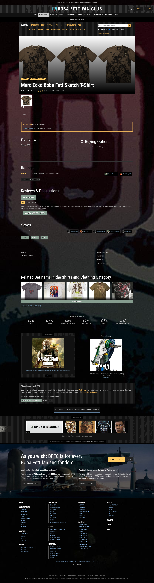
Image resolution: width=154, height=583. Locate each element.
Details (23, 538)
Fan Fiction (53, 518)
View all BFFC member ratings (31, 180)
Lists (22, 516)
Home (35, 15)
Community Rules (53, 575)
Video (51, 515)
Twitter (76, 409)
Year (47, 30)
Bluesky (89, 409)
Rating (72, 30)
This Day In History (55, 549)
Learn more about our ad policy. (95, 441)
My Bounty (34, 25)
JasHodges (99, 231)
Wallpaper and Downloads (58, 522)
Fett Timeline (54, 555)
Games (52, 520)
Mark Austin (83, 535)
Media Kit (111, 507)
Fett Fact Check (55, 537)
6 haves (25, 237)
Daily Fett (53, 505)
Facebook (70, 409)
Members (82, 509)
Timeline (65, 30)
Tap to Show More (77, 301)
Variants (23, 536)
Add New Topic (47, 400)
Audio (52, 511)
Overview (24, 25)
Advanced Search (103, 33)
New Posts (24, 549)
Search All (103, 29)
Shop (110, 513)
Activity (81, 505)
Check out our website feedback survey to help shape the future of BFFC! (77, 561)
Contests (82, 507)
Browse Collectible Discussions (31, 400)
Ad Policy (48, 376)
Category (32, 30)
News (80, 15)
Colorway (40, 30)
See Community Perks (31, 483)
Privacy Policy (72, 575)
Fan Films (53, 513)
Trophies (82, 518)
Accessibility (81, 575)
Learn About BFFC (87, 483)
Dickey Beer (82, 537)
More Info (106, 377)
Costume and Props (85, 546)
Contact (111, 515)
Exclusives (53, 531)
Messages (82, 515)
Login (139, 9)
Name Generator (84, 511)
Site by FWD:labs (100, 575)
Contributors (70, 25)
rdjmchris (73, 231)
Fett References (55, 553)
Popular (50, 25)
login (31, 128)
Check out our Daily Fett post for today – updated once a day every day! (77, 2)
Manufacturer (55, 30)
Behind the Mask (55, 547)
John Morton (83, 533)
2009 (22, 91)
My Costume (24, 534)
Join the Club (116, 459)
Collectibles (44, 15)
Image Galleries (55, 507)
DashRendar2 (111, 174)
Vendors (59, 25)
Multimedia (71, 15)
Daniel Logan (83, 529)
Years (22, 525)
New (42, 25)
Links (81, 513)
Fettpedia (88, 15)
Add (79, 25)
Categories (24, 512)
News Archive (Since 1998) (57, 529)
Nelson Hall (83, 544)
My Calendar (83, 525)
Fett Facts (53, 551)
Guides (52, 533)
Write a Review (28, 197)
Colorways (24, 514)
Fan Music (53, 509)
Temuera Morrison (84, 527)
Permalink (103, 263)
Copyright (63, 575)
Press (110, 509)
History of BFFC (113, 511)
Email (83, 409)
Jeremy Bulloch (84, 548)
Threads (96, 409)
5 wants (34, 237)
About (117, 15)
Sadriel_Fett (125, 174)
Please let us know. (89, 392)
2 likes (44, 237)
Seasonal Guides (55, 540)
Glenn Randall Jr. (84, 540)
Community (98, 15)
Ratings (23, 520)
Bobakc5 (126, 231)
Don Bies (81, 531)
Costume (54, 15)
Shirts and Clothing (117, 29)
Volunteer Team (113, 505)
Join (149, 9)
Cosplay (23, 540)
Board (62, 15)
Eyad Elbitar (83, 542)
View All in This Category (31, 306)
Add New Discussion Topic (35, 213)
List (84, 30)
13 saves (65, 91)
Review (78, 30)
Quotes (52, 557)
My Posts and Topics (27, 547)
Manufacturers (25, 518)
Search (110, 520)
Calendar (109, 15)
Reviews (23, 522)
